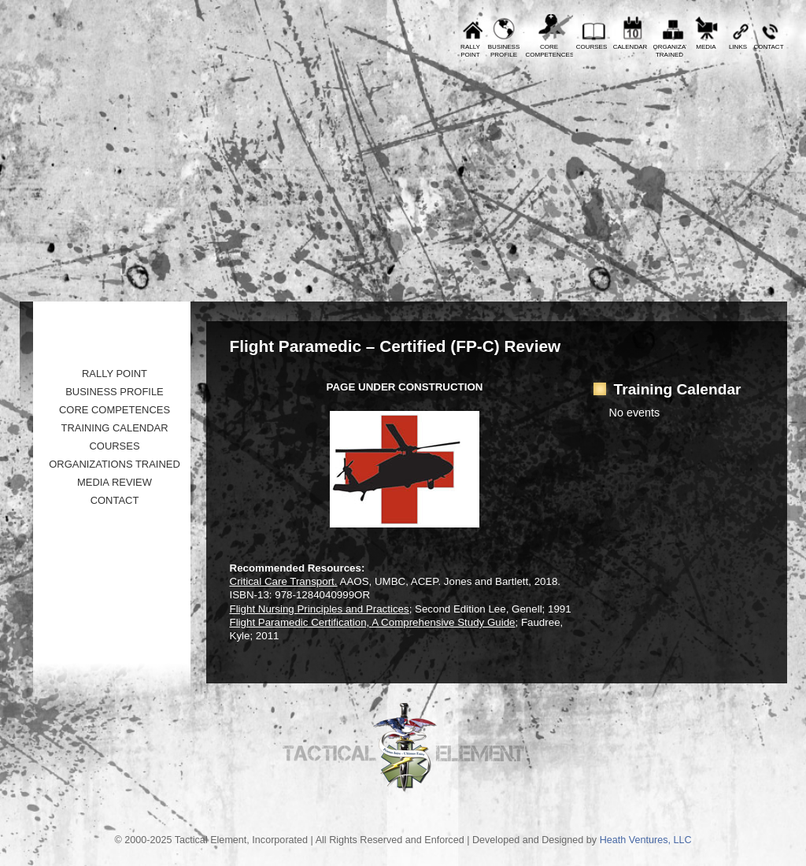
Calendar (630, 46)
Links (738, 46)
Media (705, 46)
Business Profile (114, 392)
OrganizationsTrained (669, 50)
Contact (768, 46)
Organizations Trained (114, 464)
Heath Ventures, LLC (646, 840)
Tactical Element (717, 179)
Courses (592, 46)
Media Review (114, 482)
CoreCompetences (549, 50)
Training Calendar (114, 428)
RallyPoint (470, 50)
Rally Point (114, 373)
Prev (43, 12)
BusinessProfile (503, 50)
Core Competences (114, 410)
